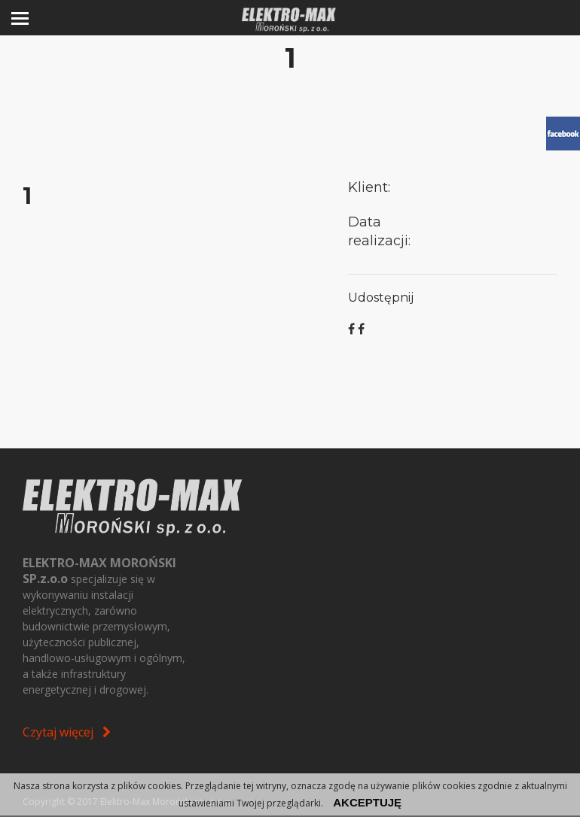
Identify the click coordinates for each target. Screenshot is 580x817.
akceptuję (367, 802)
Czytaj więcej (67, 732)
